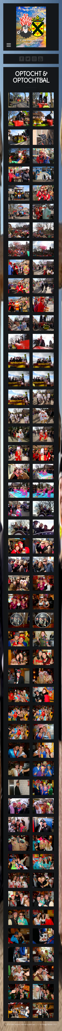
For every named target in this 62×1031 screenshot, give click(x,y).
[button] (9, 45)
